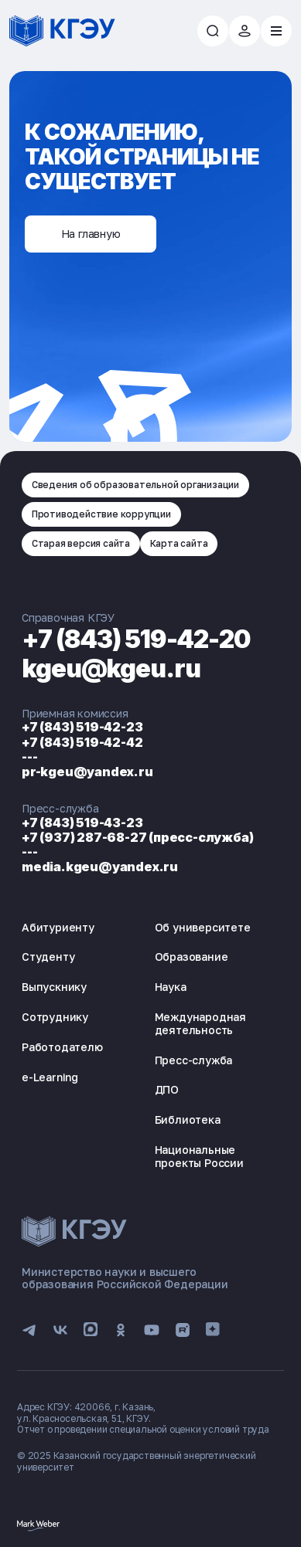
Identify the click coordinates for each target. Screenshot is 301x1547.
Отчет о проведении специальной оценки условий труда (143, 1429)
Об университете (203, 927)
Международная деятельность (200, 1023)
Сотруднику (55, 1016)
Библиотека (188, 1119)
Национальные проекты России (199, 1156)
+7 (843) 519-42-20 (136, 639)
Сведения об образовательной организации (135, 484)
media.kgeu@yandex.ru (100, 866)
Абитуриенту (58, 927)
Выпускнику (54, 986)
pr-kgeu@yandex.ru (87, 771)
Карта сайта (179, 543)
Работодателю (62, 1046)
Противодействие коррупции (101, 514)
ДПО (167, 1089)
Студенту (48, 956)
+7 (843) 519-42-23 (82, 726)
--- (29, 757)
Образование (191, 956)
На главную (91, 233)
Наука (170, 986)
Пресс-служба (194, 1060)
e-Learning (50, 1077)
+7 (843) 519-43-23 (82, 822)
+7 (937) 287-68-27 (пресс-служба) (137, 837)
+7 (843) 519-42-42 (82, 742)
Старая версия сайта (81, 543)
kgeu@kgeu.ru (111, 668)
